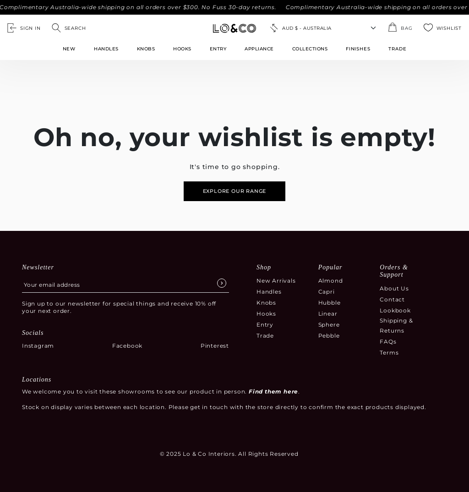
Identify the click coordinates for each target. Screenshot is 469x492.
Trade (265, 335)
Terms (389, 352)
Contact (392, 299)
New (69, 49)
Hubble (329, 302)
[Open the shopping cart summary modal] (400, 27)
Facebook (127, 345)
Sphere (329, 324)
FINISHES (358, 49)
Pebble (329, 335)
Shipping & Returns (396, 325)
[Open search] (69, 28)
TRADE (397, 49)
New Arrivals (276, 280)
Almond (330, 280)
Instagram (38, 345)
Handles (106, 49)
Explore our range (235, 191)
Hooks (182, 49)
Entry (218, 49)
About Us (394, 288)
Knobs (146, 49)
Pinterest (215, 345)
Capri (326, 291)
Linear (328, 313)
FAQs (388, 341)
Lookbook (395, 310)
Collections (310, 49)
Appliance (259, 49)
